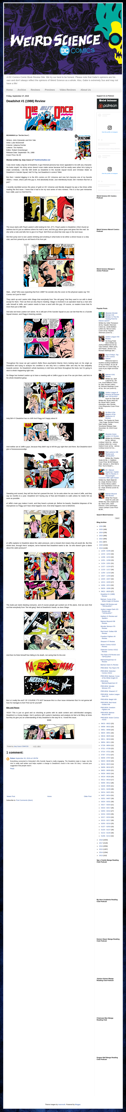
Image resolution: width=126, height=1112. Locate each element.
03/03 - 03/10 (106, 811)
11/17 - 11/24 (106, 566)
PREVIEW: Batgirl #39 (109, 699)
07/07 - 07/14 (106, 755)
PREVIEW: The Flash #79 (110, 668)
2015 (101, 849)
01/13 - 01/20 (106, 833)
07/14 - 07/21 (106, 751)
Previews (50, 89)
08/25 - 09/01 (106, 733)
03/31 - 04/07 (106, 798)
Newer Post (11, 796)
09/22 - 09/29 (106, 591)
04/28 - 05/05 (106, 786)
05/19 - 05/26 (106, 776)
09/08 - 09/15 (106, 727)
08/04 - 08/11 (106, 742)
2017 (101, 843)
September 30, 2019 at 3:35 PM (27, 758)
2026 (101, 526)
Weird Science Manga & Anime (105, 190)
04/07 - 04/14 (106, 795)
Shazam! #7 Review (108, 641)
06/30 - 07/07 (106, 758)
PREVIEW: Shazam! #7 (109, 691)
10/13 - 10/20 (106, 582)
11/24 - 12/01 (106, 563)
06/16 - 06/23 (106, 764)
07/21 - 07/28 (106, 748)
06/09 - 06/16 (106, 767)
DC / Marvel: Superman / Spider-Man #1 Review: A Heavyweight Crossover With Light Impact (109, 474)
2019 (101, 548)
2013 (101, 855)
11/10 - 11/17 (106, 569)
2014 (101, 852)
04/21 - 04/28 (106, 789)
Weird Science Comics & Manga (106, 148)
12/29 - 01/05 (106, 551)
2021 (101, 542)
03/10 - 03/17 (106, 808)
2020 (101, 545)
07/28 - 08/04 (106, 745)
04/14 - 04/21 (106, 792)
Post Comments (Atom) (24, 800)
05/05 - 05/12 (106, 783)
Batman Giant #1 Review (109, 665)
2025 (101, 529)
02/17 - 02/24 (106, 817)
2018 (101, 840)
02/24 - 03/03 (106, 814)
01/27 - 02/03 (106, 826)
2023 (101, 535)
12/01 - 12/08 (106, 560)
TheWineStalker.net (42, 160)
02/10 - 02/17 (106, 820)
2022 (101, 539)
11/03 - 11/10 (106, 573)
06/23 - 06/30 (106, 761)
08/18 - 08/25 (106, 736)
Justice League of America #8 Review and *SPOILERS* (112, 394)
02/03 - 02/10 (106, 823)
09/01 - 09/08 (106, 730)
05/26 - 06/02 (106, 773)
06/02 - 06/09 (106, 770)
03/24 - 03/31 (106, 801)
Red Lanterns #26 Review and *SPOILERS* (111, 454)
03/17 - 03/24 (106, 805)
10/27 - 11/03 (106, 576)
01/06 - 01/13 (106, 836)
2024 (101, 532)
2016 (101, 846)
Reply (12, 768)
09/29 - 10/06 (106, 588)
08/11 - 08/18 (106, 739)
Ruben (12, 758)
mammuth (61, 1104)
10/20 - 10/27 (106, 579)
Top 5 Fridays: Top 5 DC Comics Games (111, 356)
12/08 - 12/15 (106, 557)
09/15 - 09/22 (106, 723)
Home (9, 89)
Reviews (35, 89)
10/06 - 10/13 (106, 585)
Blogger (77, 1104)
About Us (86, 89)
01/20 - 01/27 (106, 830)
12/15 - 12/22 (106, 554)
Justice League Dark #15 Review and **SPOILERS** (109, 611)
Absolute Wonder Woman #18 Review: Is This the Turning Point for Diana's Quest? (109, 317)
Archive (22, 89)
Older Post (87, 796)
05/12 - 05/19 (106, 780)
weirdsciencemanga (120, 190)
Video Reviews (68, 89)
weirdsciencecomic (120, 148)
